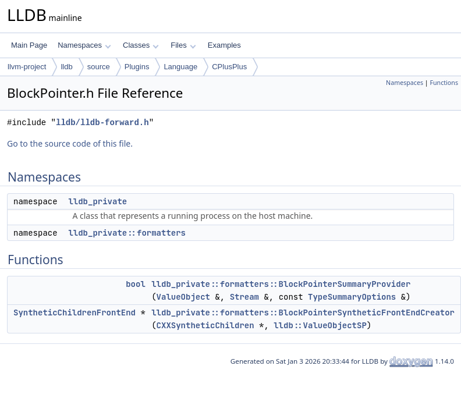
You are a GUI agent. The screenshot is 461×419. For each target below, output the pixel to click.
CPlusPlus (229, 66)
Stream (244, 297)
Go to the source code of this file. (70, 143)
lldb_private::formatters (127, 233)
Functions (444, 83)
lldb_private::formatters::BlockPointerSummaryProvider (280, 284)
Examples (224, 45)
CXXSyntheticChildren (205, 325)
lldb (66, 66)
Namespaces (84, 45)
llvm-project (27, 66)
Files (183, 45)
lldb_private (97, 201)
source (98, 66)
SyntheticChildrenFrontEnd (74, 312)
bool (136, 284)
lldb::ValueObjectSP (320, 325)
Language (180, 66)
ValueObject (183, 297)
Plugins (137, 66)
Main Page (29, 45)
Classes (141, 45)
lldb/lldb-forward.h (102, 122)
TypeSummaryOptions (352, 297)
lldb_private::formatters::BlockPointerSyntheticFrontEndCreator (303, 312)
